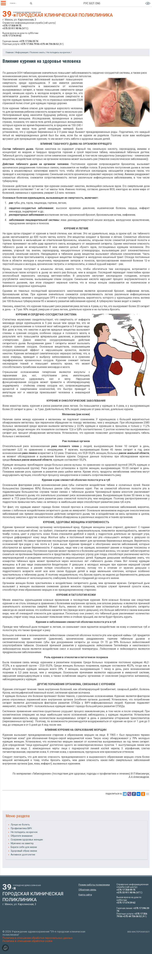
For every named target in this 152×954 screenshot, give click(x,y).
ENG (97, 3)
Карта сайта (85, 894)
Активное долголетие (23, 854)
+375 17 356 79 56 (29, 44)
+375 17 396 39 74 (28, 41)
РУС (85, 3)
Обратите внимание (22, 836)
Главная (10, 52)
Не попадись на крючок (58, 52)
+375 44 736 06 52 (49, 44)
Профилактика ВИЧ (21, 828)
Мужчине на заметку (22, 843)
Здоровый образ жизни (24, 851)
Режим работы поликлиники (94, 884)
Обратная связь (87, 889)
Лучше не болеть (20, 824)
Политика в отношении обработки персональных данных (37, 937)
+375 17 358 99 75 (11, 25)
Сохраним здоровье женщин (27, 839)
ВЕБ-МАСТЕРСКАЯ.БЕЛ (138, 932)
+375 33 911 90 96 (11, 28)
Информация (21, 52)
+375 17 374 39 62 (11, 35)
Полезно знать (37, 52)
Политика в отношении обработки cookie (27, 941)
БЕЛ (91, 3)
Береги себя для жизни (24, 847)
